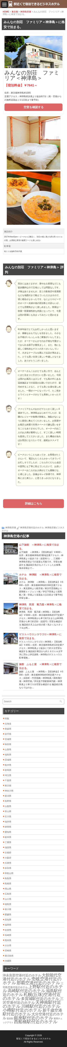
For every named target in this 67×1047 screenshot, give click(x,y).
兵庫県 (8, 863)
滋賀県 (8, 847)
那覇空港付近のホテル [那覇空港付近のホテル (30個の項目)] (38, 982)
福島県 (8, 754)
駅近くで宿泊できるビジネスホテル (33, 1038)
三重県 (8, 842)
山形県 (8, 749)
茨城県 (8, 760)
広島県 (8, 894)
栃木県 (8, 765)
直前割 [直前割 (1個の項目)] (10, 1018)
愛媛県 (8, 914)
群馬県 (8, 770)
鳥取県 (8, 878)
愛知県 (8, 832)
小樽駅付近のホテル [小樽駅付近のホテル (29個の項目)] (22, 1010)
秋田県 (8, 744)
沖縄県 (8, 961)
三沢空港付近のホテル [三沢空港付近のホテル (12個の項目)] (33, 1001)
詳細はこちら (33, 503)
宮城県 (8, 739)
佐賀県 (8, 930)
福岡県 (8, 925)
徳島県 (8, 904)
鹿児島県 (9, 956)
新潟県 (8, 796)
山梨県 (8, 806)
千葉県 (8, 780)
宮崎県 (8, 950)
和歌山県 (9, 873)
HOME (6, 11)
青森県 (8, 729)
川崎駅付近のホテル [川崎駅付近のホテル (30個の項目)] (40, 1006)
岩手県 (8, 734)
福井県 (8, 821)
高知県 (8, 919)
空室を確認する (34, 107)
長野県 (8, 801)
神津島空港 (25, 11)
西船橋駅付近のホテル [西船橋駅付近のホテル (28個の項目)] (36, 1021)
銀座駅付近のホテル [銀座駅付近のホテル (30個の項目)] (33, 1017)
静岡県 (8, 827)
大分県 (8, 945)
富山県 (8, 811)
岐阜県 (8, 837)
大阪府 (8, 858)
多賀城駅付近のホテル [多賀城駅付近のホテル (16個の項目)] (40, 998)
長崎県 (8, 935)
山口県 (8, 899)
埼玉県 (8, 775)
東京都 (15, 11)
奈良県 (8, 868)
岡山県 (8, 888)
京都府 (8, 852)
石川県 (8, 816)
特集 (7, 718)
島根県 (8, 883)
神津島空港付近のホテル (32, 527)
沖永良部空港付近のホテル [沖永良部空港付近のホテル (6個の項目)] (22, 975)
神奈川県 (9, 791)
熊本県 (8, 940)
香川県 (8, 909)
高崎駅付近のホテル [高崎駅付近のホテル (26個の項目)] (26, 990)
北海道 (8, 723)
